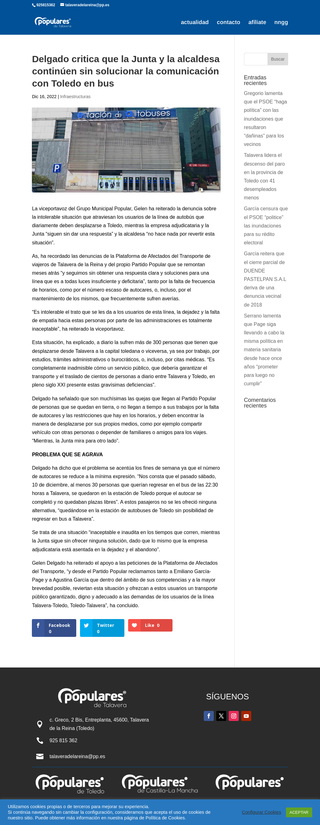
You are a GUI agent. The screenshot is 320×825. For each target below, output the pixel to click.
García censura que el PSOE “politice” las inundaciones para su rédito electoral (266, 225)
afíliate (257, 22)
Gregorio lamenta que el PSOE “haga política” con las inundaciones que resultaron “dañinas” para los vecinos (265, 119)
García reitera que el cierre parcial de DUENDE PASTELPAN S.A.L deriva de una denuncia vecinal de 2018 (265, 279)
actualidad (195, 22)
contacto (228, 22)
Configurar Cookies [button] (261, 812)
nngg (281, 22)
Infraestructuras (75, 96)
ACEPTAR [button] (299, 812)
